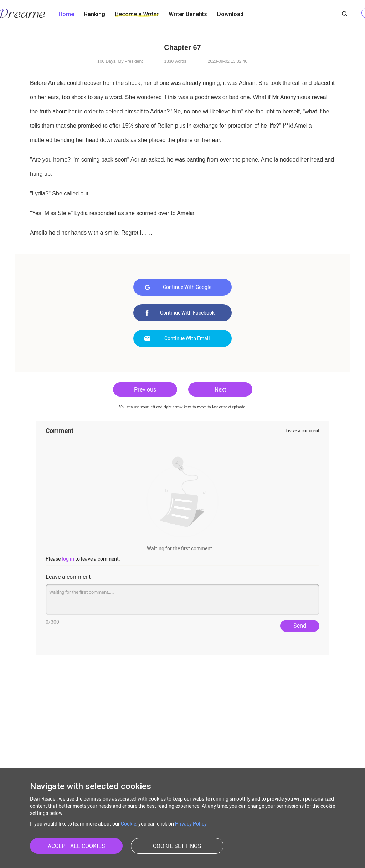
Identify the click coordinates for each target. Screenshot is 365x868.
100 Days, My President (120, 61)
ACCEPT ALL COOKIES (76, 846)
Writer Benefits (188, 14)
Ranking (94, 14)
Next (220, 389)
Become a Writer (137, 14)
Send (299, 625)
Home (66, 14)
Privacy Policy (190, 824)
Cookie (128, 824)
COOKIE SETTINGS (177, 846)
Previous (145, 389)
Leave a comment (302, 430)
